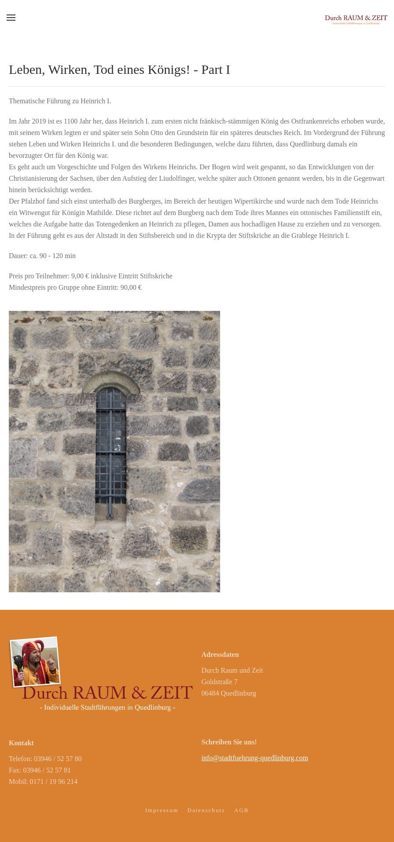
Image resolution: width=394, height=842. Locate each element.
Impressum (162, 810)
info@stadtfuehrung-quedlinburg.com (255, 758)
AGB (241, 810)
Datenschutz (206, 810)
